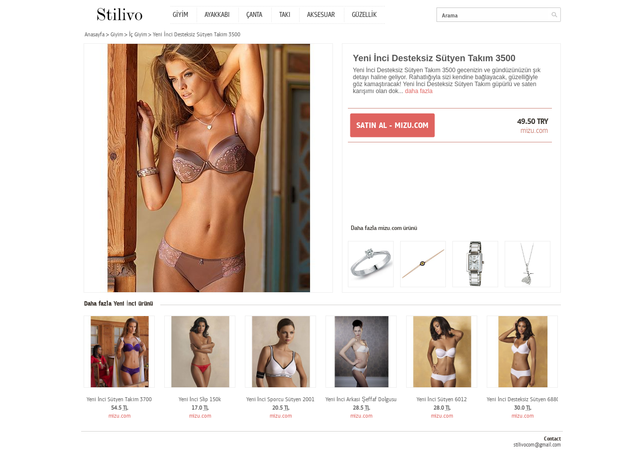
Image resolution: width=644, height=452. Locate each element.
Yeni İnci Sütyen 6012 (442, 399)
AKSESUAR (321, 15)
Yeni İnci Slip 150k (200, 399)
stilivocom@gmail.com (537, 445)
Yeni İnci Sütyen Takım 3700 (119, 399)
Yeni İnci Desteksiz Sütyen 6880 (523, 399)
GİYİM (180, 15)
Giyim (116, 34)
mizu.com (534, 130)
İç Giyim (138, 34)
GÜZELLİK (364, 15)
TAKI (284, 15)
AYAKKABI (217, 15)
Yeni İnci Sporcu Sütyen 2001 (280, 399)
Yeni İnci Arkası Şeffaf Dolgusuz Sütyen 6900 (377, 399)
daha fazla (418, 91)
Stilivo (119, 14)
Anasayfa (95, 34)
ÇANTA (254, 15)
